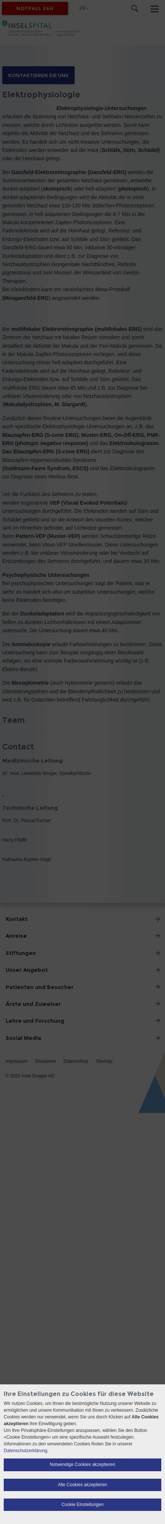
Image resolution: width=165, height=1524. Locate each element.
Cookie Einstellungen (83, 1504)
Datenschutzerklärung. (26, 1450)
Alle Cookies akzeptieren (82, 1484)
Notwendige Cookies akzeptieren (82, 1464)
